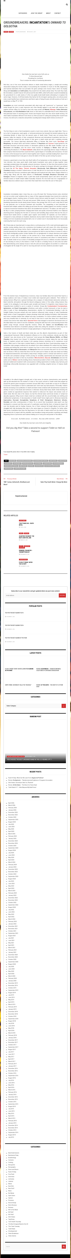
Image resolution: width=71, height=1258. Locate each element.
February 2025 (12, 836)
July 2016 (11, 1080)
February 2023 (12, 893)
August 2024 (12, 850)
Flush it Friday (12, 1172)
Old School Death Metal (52, 466)
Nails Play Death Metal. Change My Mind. (54, 482)
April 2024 (11, 860)
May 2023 (11, 886)
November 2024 (13, 843)
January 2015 (12, 1123)
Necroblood (39, 466)
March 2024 (11, 862)
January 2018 (12, 1037)
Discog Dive (11, 1165)
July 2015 (11, 1109)
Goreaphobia (47, 463)
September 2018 (13, 1018)
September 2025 (13, 819)
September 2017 (13, 1047)
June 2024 (11, 855)
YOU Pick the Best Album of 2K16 (14, 625)
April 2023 (11, 888)
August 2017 (12, 1049)
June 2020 (11, 969)
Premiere (22, 547)
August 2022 (12, 907)
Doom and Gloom (13, 1169)
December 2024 (13, 841)
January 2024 (12, 867)
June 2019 (11, 997)
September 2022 (13, 905)
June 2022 (11, 912)
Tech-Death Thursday (14, 1221)
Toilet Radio (23, 520)
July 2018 (11, 1023)
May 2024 (11, 857)
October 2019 (12, 988)
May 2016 (11, 1085)
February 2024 (12, 864)
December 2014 (13, 1125)
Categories (23, 13)
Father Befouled (27, 463)
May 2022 (11, 914)
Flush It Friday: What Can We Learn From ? (26, 778)
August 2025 (12, 822)
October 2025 (12, 817)
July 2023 (11, 881)
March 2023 (11, 890)
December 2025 (13, 812)
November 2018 (13, 1014)
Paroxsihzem (8, 468)
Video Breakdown (13, 1233)
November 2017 (13, 1042)
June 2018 (11, 1026)
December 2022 (13, 897)
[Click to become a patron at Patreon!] (35, 441)
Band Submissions (13, 1153)
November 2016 (13, 1071)
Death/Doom (62, 460)
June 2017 (11, 1054)
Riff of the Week (13, 1210)
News (10, 1191)
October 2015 (12, 1101)
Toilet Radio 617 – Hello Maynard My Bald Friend (22, 787)
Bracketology (12, 1157)
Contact (57, 13)
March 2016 (11, 1090)
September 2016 (13, 1075)
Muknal (31, 466)
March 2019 (11, 1004)
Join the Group (36, 13)
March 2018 (11, 1033)
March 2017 (11, 1061)
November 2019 (13, 985)
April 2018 (11, 1030)
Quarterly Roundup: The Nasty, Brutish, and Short (26, 537)
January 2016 (12, 1094)
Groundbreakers (58, 463)
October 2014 (12, 1130)
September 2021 (13, 933)
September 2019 (13, 990)
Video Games (12, 1236)
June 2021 (11, 940)
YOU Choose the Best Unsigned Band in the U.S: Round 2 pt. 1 (29, 759)
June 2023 (11, 883)
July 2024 (11, 852)
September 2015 (13, 1104)
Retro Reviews (12, 1205)
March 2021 (11, 947)
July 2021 (11, 938)
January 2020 (12, 980)
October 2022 (12, 902)
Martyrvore (23, 466)
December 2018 (13, 1011)
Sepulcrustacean (21, 32)
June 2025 (11, 826)
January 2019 (12, 1009)
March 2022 (11, 919)
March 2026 (11, 805)
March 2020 (11, 976)
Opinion (10, 1198)
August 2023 (12, 879)
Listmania (11, 1179)
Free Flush (11, 1174)
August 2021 (12, 935)
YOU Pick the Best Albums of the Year (16, 638)
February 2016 (12, 1092)
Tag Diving (11, 1219)
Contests (11, 1160)
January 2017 (12, 1066)
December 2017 (13, 1040)
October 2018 (12, 1016)
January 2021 (12, 952)
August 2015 (12, 1106)
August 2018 (12, 1021)
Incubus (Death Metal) (11, 466)
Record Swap (12, 1202)
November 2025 (13, 815)
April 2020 (11, 973)
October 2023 (12, 874)
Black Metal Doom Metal (25, 460)
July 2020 (11, 966)
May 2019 (11, 1000)
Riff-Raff (11, 1214)
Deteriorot (8, 463)
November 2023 (13, 871)
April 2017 (11, 1059)
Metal (5, 32)
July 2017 (11, 1052)
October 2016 (12, 1073)
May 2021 (11, 943)
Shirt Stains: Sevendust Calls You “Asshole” (18, 685)
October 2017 (12, 1044)
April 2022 (11, 916)
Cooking (10, 1162)
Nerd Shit (11, 1186)
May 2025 (11, 829)
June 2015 (11, 1111)
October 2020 (12, 959)
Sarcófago (61, 141)
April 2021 (11, 945)
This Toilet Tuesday (14, 1226)
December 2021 (13, 926)
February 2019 (12, 1007)
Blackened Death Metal (40, 460)
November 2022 (13, 900)
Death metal (53, 460)
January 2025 (12, 838)
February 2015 (12, 1120)
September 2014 (13, 1132)
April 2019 (11, 1002)
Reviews (11, 32)
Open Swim (11, 1195)
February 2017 (12, 1064)
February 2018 (12, 1035)
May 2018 (11, 1028)
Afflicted (12, 460)
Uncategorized (23, 559)
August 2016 (12, 1078)
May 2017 (11, 1056)
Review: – (30, 780)
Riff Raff (10, 1212)
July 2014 (11, 1137)
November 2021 (13, 928)
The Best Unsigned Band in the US (16, 756)
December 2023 (13, 869)
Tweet (5, 454)
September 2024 (13, 848)
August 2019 (12, 992)
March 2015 (11, 1118)
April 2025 (11, 831)
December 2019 (13, 983)
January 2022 (12, 924)
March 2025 (11, 833)
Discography (12, 1167)
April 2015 (11, 1116)
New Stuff (27, 546)
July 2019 (11, 995)
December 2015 (13, 1097)
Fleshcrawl (38, 463)
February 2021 (12, 950)
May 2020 (11, 971)
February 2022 (12, 921)
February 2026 (12, 807)
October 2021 (12, 931)
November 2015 (13, 1099)
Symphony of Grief (20, 468)
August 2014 (12, 1135)
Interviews (11, 1176)
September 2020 (13, 962)
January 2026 (12, 810)
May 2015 (11, 1113)
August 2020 (12, 964)
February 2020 (12, 978)
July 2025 (11, 824)
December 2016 (13, 1068)
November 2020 (13, 957)
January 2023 (12, 895)
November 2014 (13, 1128)
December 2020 (13, 954)
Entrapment (17, 463)
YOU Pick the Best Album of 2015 (14, 613)
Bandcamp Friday (13, 1155)
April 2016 (11, 1087)
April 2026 (11, 803)
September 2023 (13, 876)
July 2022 (11, 909)
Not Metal (11, 1193)
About (48, 13)
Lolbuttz (10, 1181)
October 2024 (12, 845)
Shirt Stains (11, 1217)
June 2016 (11, 1082)
